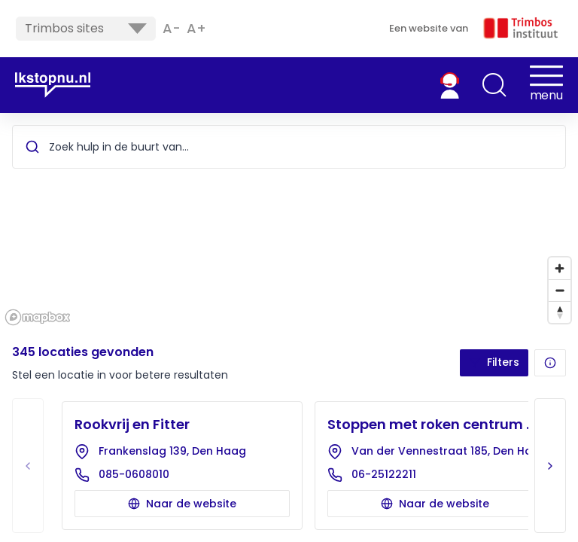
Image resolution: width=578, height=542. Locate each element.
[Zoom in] (559, 268)
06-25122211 (383, 474)
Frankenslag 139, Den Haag (172, 450)
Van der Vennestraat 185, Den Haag (447, 450)
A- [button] (172, 29)
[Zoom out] (559, 290)
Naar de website (182, 503)
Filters (494, 362)
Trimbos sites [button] (86, 28)
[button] (494, 85)
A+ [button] (196, 29)
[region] (289, 221)
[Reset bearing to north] (559, 312)
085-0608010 (134, 474)
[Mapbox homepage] (38, 317)
